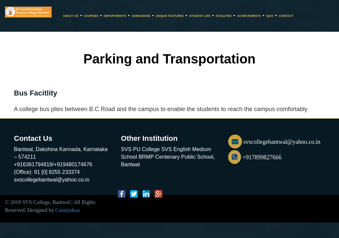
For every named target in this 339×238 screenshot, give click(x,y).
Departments (115, 16)
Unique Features (170, 16)
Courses (91, 16)
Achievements (249, 16)
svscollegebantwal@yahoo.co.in (274, 142)
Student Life (200, 16)
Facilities (224, 16)
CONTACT (286, 16)
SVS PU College (140, 149)
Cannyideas (67, 210)
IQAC (270, 16)
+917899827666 (255, 157)
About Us (70, 16)
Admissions (140, 16)
